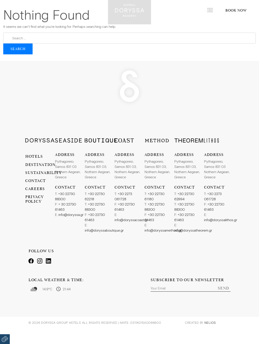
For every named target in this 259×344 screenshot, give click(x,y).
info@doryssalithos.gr (220, 220)
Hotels (34, 156)
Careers (35, 188)
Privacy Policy (34, 199)
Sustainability (40, 172)
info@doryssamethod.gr (162, 230)
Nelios (210, 322)
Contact (35, 180)
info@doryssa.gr (70, 214)
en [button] (210, 10)
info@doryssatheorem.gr (193, 230)
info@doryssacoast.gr (131, 220)
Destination (40, 164)
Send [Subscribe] (223, 288)
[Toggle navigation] (7, 10)
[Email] (191, 288)
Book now (236, 10)
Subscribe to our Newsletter (187, 279)
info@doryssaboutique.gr (104, 230)
